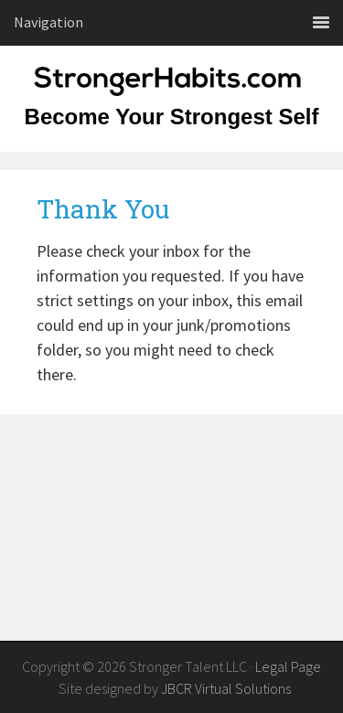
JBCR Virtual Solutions (226, 688)
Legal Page (288, 666)
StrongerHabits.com (172, 91)
